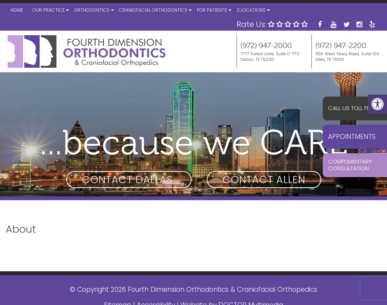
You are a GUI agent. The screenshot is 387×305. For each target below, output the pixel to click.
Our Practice (49, 10)
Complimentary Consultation (350, 164)
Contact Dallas (129, 180)
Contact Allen (264, 180)
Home (17, 10)
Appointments (352, 136)
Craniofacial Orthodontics (153, 10)
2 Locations (251, 10)
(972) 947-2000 (266, 45)
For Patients (212, 10)
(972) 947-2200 (340, 45)
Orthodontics (92, 10)
